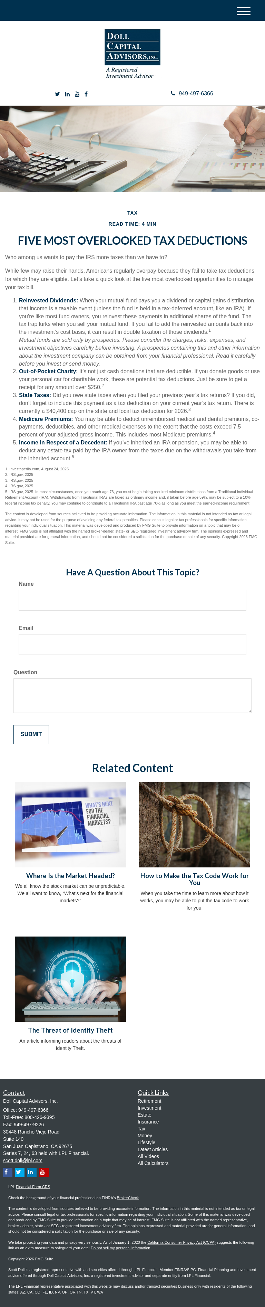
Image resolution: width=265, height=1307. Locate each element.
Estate (144, 1115)
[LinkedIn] (67, 94)
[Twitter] (57, 94)
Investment (149, 1108)
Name (26, 584)
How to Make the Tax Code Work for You (194, 879)
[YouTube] (77, 94)
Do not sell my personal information (120, 1248)
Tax (141, 1128)
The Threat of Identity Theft (70, 1030)
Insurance (148, 1122)
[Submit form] (31, 734)
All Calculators (153, 1163)
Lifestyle (146, 1142)
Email (26, 628)
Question (25, 672)
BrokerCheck (128, 1198)
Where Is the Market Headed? (70, 876)
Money (145, 1135)
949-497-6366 (192, 93)
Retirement (149, 1101)
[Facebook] (86, 94)
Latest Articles (153, 1149)
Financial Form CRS (33, 1187)
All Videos (148, 1156)
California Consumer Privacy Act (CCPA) (181, 1242)
